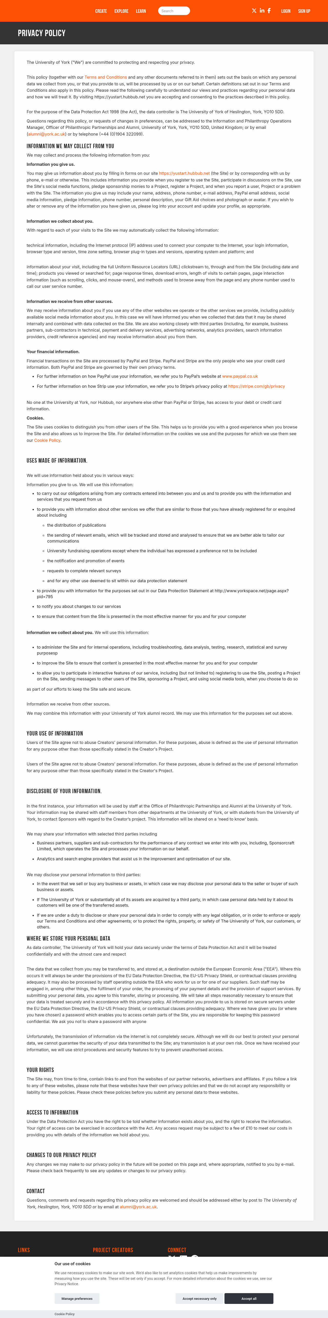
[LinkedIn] (262, 11)
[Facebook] (269, 11)
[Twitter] (254, 11)
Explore (121, 11)
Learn (141, 11)
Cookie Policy (47, 440)
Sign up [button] (304, 11)
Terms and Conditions (106, 77)
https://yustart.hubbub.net (184, 173)
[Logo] (50, 11)
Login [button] (286, 11)
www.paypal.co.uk (240, 376)
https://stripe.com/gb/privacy (256, 386)
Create (101, 11)
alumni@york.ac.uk (46, 134)
